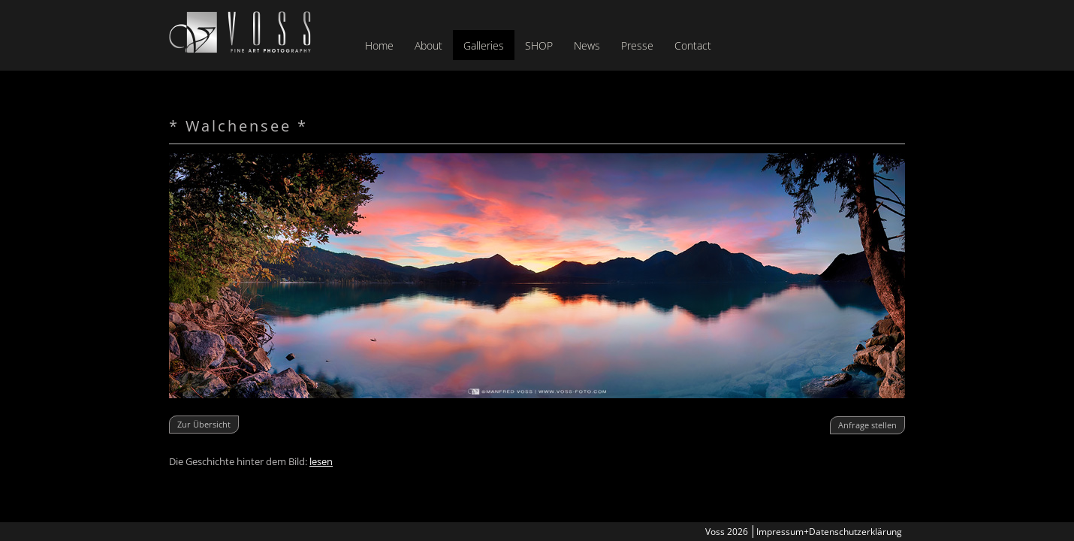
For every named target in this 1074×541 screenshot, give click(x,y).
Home (379, 45)
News (587, 45)
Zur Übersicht (204, 424)
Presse (637, 45)
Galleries (483, 45)
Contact (692, 45)
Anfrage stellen (867, 425)
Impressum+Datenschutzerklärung (829, 531)
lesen (321, 461)
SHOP (539, 45)
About (428, 45)
